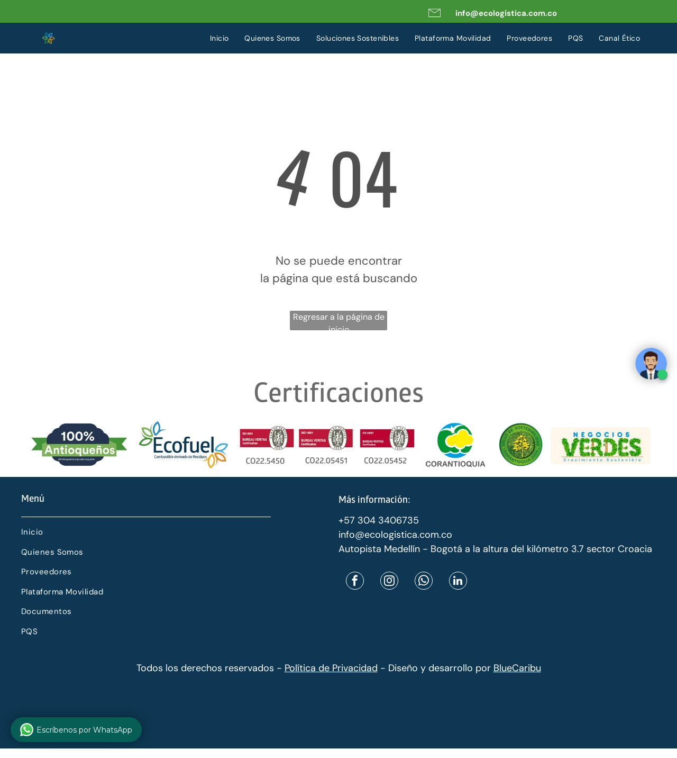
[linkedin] (458, 582)
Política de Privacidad (331, 668)
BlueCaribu (517, 668)
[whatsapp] (424, 582)
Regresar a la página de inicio (339, 320)
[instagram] (389, 582)
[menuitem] (219, 38)
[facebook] (355, 582)
